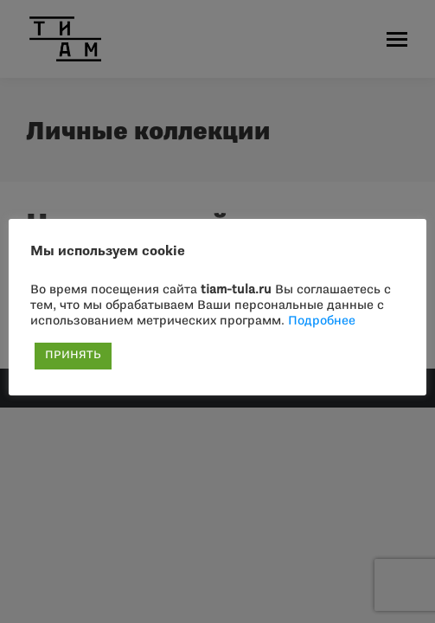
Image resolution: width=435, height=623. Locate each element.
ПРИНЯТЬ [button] (73, 355)
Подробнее (321, 321)
